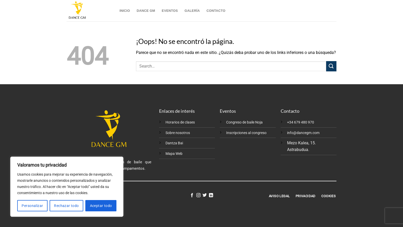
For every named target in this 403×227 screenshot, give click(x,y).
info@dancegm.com (303, 133)
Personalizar (32, 206)
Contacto (215, 11)
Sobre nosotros (178, 133)
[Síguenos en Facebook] (192, 195)
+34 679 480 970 (300, 122)
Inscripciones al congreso (246, 133)
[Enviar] (331, 66)
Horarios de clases (180, 122)
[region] (66, 187)
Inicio (125, 11)
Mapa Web (174, 154)
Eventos (170, 11)
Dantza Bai (174, 143)
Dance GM (146, 11)
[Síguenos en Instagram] (198, 195)
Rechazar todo (66, 206)
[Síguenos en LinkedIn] (211, 195)
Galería (192, 11)
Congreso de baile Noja (244, 122)
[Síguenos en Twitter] (205, 195)
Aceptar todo (101, 206)
